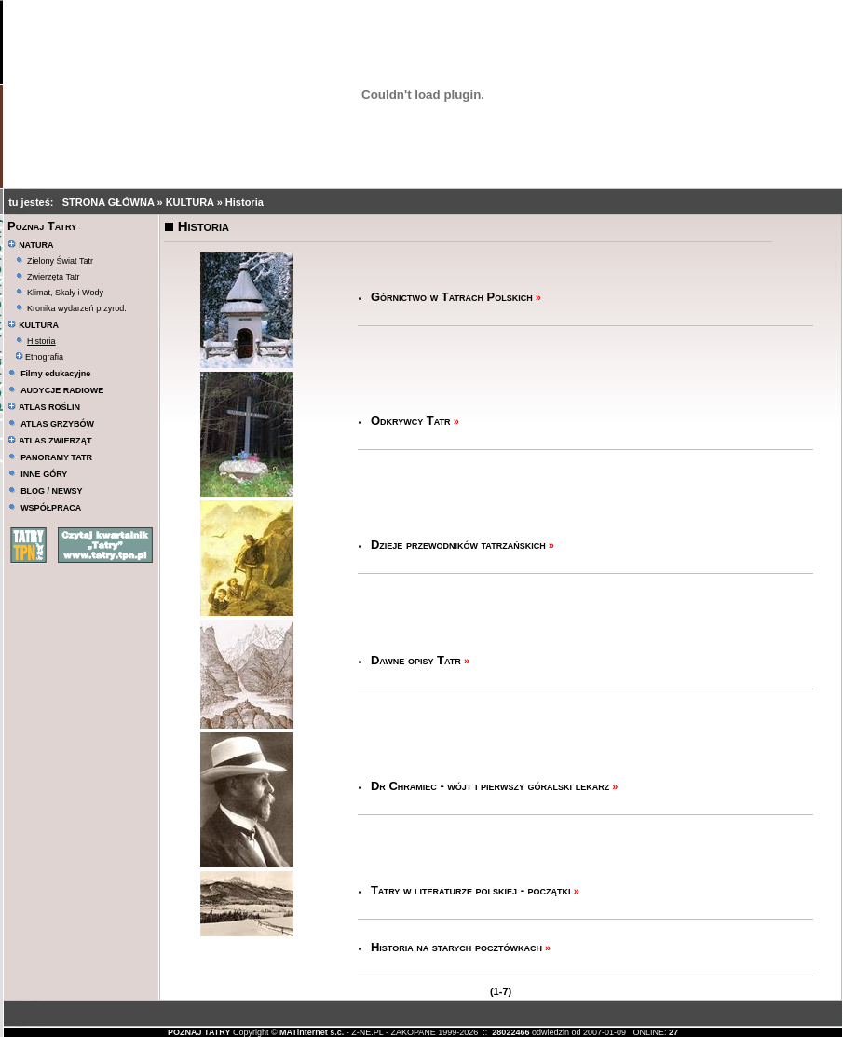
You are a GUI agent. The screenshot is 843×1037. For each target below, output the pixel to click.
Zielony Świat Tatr (60, 261)
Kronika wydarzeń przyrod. (77, 308)
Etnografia (39, 357)
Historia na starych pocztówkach (456, 947)
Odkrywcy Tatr (411, 421)
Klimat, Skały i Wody (65, 292)
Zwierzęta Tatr (53, 276)
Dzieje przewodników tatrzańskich (458, 545)
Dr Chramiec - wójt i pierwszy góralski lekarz (490, 786)
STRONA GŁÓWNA (109, 202)
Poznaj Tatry (41, 226)
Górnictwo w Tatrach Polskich (452, 297)
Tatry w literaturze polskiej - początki (471, 890)
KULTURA (191, 202)
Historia (244, 202)
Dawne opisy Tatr (416, 660)
